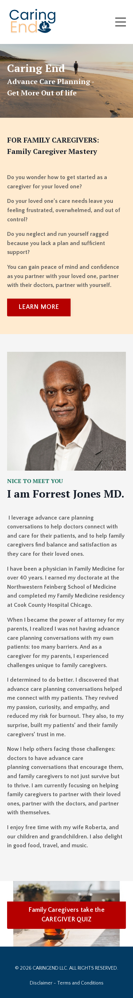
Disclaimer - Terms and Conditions (67, 983)
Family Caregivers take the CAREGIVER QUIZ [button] (66, 914)
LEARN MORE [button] (38, 307)
